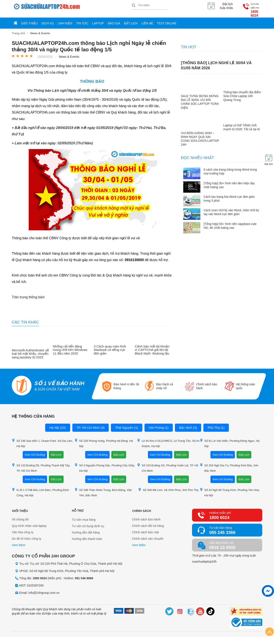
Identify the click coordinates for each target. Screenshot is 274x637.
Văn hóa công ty (22, 528)
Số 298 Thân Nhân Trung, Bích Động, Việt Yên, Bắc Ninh (103, 488)
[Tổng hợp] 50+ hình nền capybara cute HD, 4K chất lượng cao (230, 221)
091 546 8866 (84, 574)
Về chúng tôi (20, 515)
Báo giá (114, 19)
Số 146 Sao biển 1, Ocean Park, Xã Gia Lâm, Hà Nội (42, 439)
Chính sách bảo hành (146, 515)
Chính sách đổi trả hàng (148, 522)
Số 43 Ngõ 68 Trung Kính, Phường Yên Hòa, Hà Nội (230, 488)
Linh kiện (65, 19)
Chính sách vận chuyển (148, 534)
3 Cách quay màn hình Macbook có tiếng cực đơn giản (110, 346)
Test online (167, 19)
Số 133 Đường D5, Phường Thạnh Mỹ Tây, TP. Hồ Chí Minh (41, 463)
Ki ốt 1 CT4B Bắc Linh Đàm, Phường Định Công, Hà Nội (40, 488)
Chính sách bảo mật (145, 528)
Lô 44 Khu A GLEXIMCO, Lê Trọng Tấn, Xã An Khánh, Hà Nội (168, 439)
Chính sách (141, 506)
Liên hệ (147, 19)
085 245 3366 (222, 528)
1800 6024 (249, 8)
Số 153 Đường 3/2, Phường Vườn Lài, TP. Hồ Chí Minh (167, 463)
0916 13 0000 (222, 543)
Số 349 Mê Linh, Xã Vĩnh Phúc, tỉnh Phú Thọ (168, 486)
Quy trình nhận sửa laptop (29, 522)
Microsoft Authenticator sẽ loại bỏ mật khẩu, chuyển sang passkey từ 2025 (30, 350)
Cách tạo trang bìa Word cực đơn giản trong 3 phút (229, 194)
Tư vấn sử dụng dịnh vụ (88, 522)
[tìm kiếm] (133, 6)
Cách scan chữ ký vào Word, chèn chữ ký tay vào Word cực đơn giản (231, 208)
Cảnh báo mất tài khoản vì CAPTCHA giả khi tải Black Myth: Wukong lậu (152, 346)
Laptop (98, 19)
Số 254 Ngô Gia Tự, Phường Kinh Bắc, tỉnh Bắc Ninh (229, 463)
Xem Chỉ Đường (35, 450)
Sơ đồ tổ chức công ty (26, 534)
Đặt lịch (131, 19)
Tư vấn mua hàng (83, 515)
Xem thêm (18, 541)
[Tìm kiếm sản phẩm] (149, 5)
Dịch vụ (48, 19)
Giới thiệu (29, 19)
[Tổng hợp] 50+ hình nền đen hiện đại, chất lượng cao (229, 181)
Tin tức (82, 19)
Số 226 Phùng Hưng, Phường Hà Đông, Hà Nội (103, 439)
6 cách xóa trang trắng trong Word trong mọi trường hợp (230, 167)
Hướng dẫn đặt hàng (86, 528)
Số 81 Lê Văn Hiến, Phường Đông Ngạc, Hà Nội (230, 439)
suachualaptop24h (204, 557)
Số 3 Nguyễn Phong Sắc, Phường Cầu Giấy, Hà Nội (104, 463)
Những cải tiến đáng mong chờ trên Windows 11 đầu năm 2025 (70, 346)
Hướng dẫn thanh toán (87, 534)
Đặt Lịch (56, 450)
